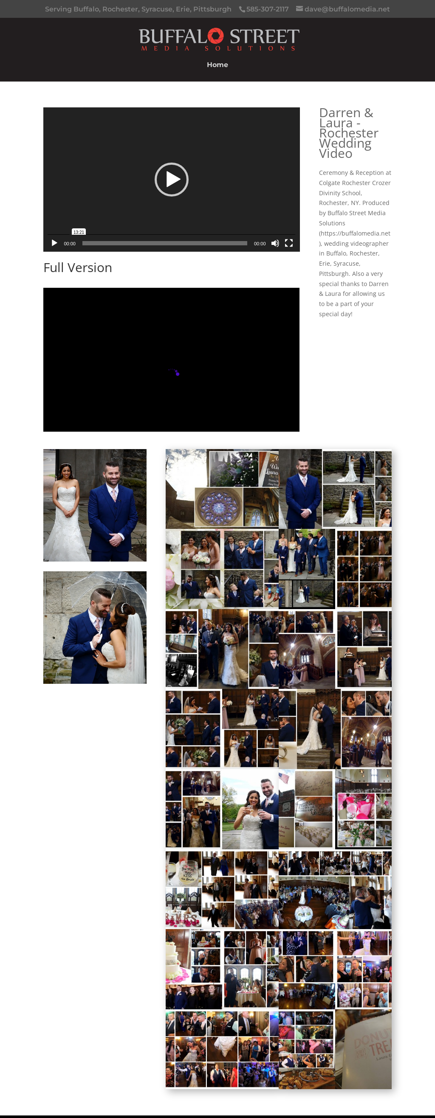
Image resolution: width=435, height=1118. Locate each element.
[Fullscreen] (289, 243)
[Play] (54, 243)
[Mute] (275, 243)
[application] (171, 179)
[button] (172, 180)
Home (217, 65)
